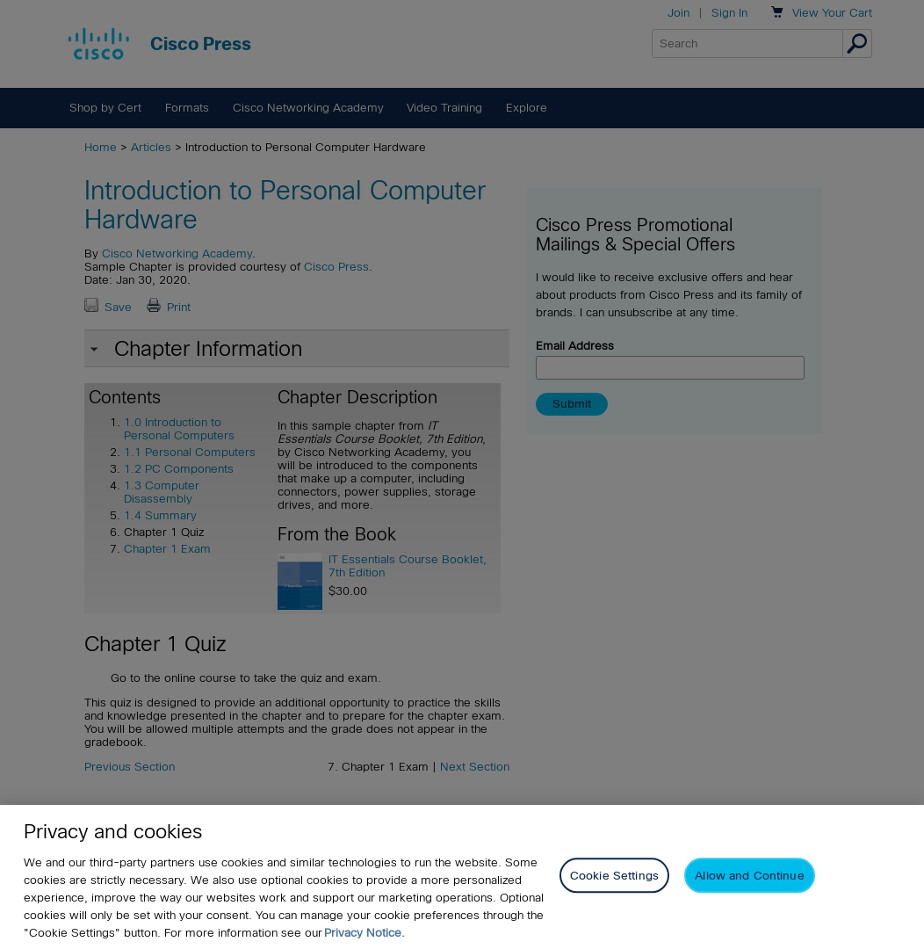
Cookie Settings (614, 875)
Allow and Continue (749, 875)
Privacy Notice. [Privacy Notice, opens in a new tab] (364, 932)
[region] (462, 877)
